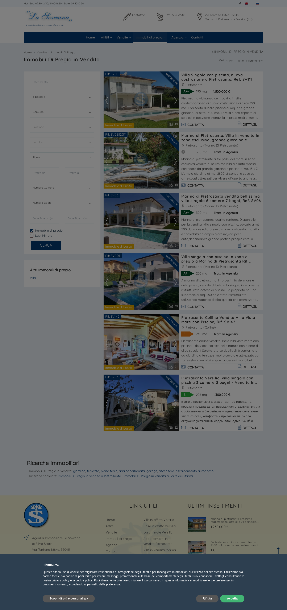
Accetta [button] (232, 598)
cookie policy (84, 580)
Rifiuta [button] (207, 598)
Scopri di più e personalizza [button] (68, 598)
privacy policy (60, 580)
